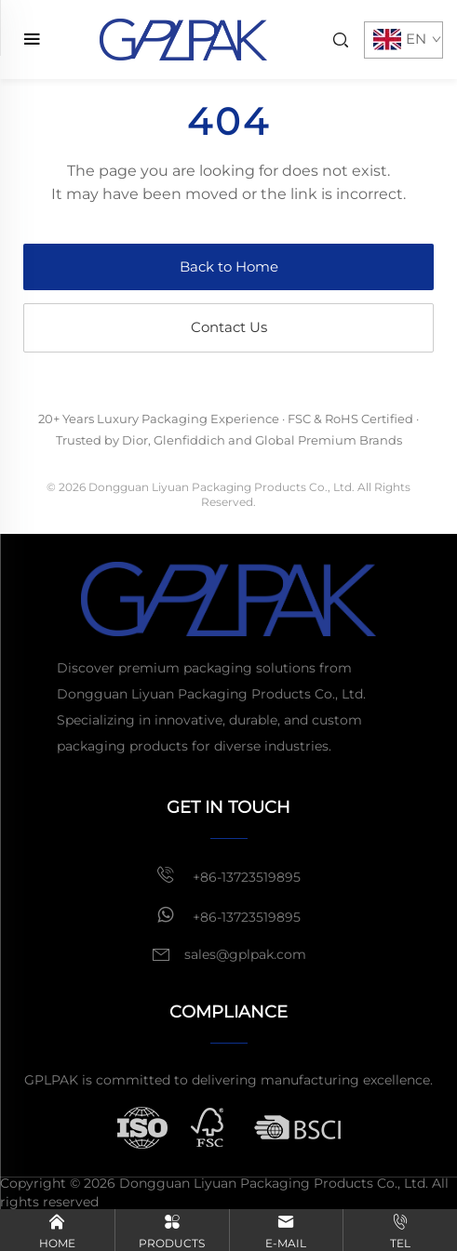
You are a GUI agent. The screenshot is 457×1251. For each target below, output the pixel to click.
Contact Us (229, 327)
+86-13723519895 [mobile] (228, 875)
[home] (183, 38)
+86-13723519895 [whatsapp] (228, 915)
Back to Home (229, 266)
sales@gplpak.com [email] (245, 954)
